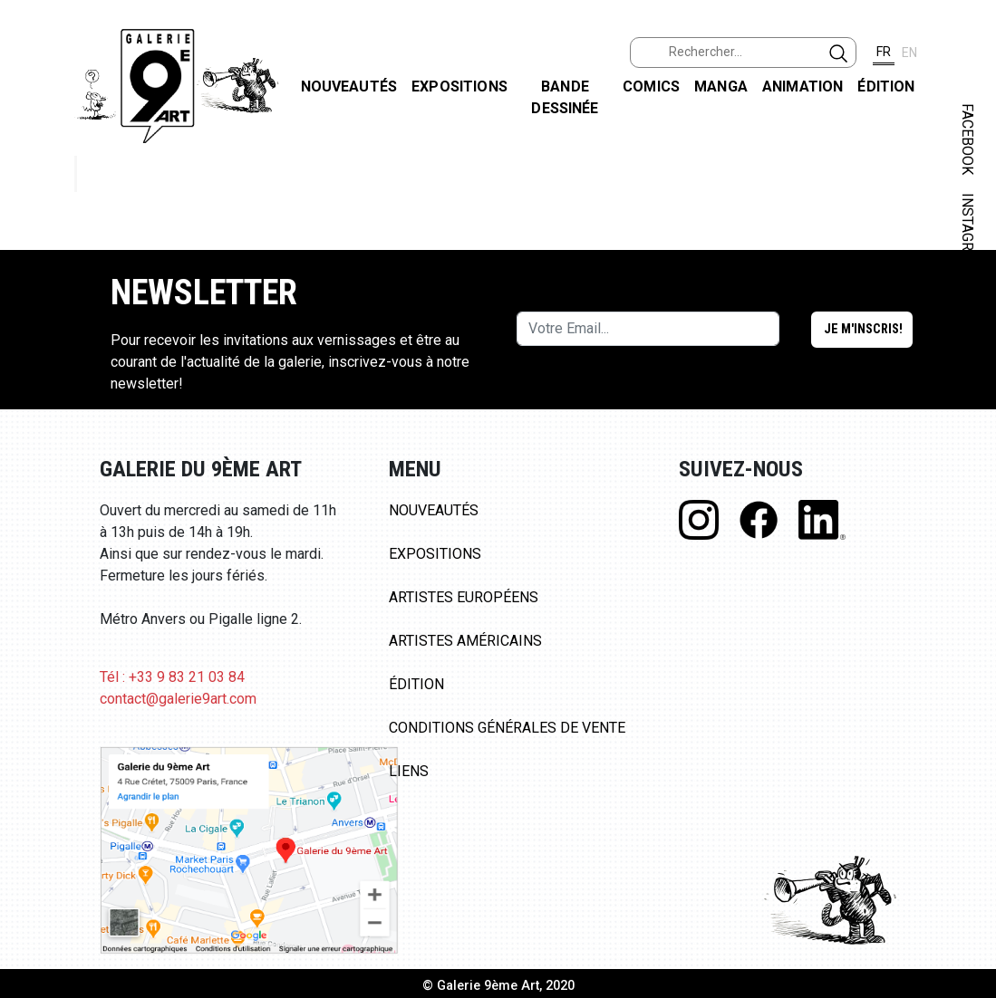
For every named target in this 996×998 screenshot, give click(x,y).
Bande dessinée (564, 97)
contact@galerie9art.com (178, 698)
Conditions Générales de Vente (507, 727)
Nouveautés (349, 86)
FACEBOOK (967, 139)
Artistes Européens (463, 597)
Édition (885, 86)
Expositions (459, 86)
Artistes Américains (465, 640)
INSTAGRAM (967, 233)
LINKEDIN (967, 323)
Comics (651, 86)
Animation (802, 86)
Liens (409, 771)
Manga (721, 86)
